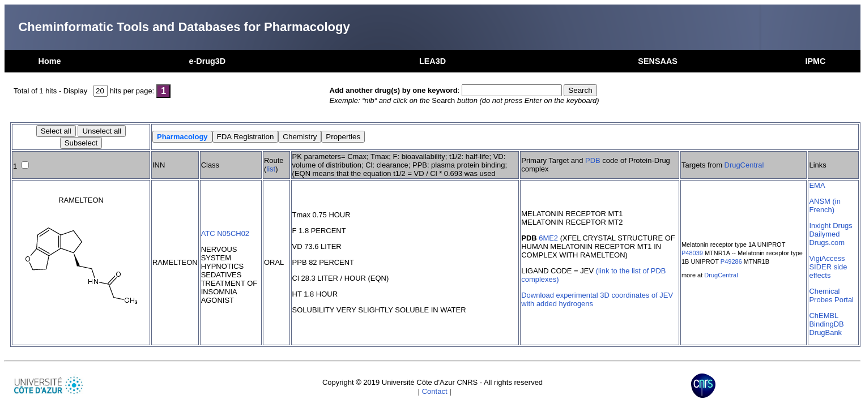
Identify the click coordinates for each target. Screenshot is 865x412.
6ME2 (548, 238)
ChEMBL (823, 315)
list (270, 169)
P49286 (731, 261)
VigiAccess (827, 258)
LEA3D (432, 61)
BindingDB (826, 324)
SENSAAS (657, 61)
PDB (592, 160)
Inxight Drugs (830, 225)
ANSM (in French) (824, 205)
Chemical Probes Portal (831, 295)
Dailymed (824, 234)
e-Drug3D (207, 61)
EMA (817, 185)
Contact (435, 391)
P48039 (692, 253)
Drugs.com (827, 242)
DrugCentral (744, 165)
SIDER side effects (828, 271)
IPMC (815, 61)
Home (50, 61)
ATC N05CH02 (225, 233)
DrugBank (825, 332)
